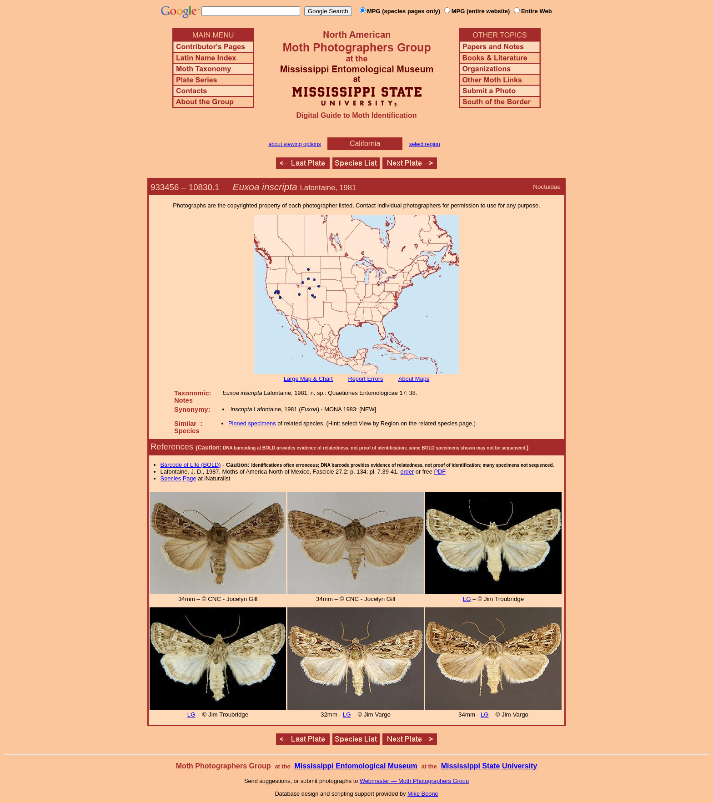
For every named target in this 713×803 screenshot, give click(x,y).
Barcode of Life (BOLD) (191, 464)
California (365, 143)
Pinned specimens (252, 423)
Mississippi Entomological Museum (355, 766)
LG (467, 599)
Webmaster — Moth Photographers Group (414, 781)
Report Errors (365, 378)
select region (424, 144)
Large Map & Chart (308, 378)
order (407, 471)
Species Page (178, 478)
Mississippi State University (489, 766)
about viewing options (294, 144)
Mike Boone (422, 793)
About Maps (413, 378)
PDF (440, 471)
